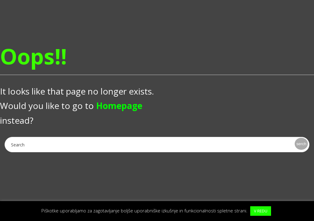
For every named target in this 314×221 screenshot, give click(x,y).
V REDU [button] (260, 211)
